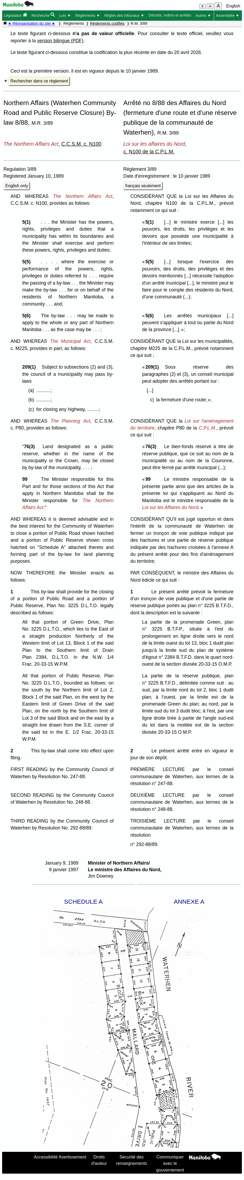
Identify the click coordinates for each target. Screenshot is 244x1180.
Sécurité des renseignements (131, 1160)
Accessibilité (46, 1156)
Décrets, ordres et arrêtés (170, 15)
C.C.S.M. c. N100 (81, 144)
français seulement (143, 186)
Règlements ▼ (87, 15)
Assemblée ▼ (227, 15)
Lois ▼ (65, 15)
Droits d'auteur (99, 1160)
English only (16, 186)
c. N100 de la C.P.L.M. (148, 152)
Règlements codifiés (107, 23)
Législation (15, 15)
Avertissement (72, 1156)
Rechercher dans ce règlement (39, 81)
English (233, 6)
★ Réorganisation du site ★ (31, 23)
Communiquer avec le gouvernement (170, 1163)
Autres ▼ (203, 15)
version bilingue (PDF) (60, 40)
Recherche (43, 15)
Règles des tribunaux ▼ (124, 15)
